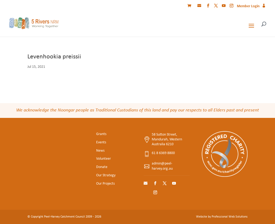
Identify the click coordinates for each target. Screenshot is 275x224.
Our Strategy (105, 175)
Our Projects (105, 184)
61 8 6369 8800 (163, 153)
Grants (101, 134)
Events (101, 142)
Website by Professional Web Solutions (222, 216)
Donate (101, 167)
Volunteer (103, 159)
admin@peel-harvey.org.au (162, 166)
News (100, 151)
